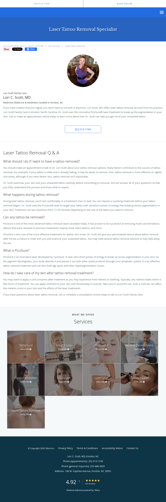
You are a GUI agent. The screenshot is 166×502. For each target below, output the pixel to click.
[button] (83, 129)
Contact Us (132, 448)
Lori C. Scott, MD (36, 45)
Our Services (54, 45)
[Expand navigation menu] (161, 12)
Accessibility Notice (112, 448)
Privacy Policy (65, 448)
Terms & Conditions (87, 448)
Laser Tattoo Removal (75, 45)
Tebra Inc (49, 448)
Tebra (97, 490)
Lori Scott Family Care (13, 45)
